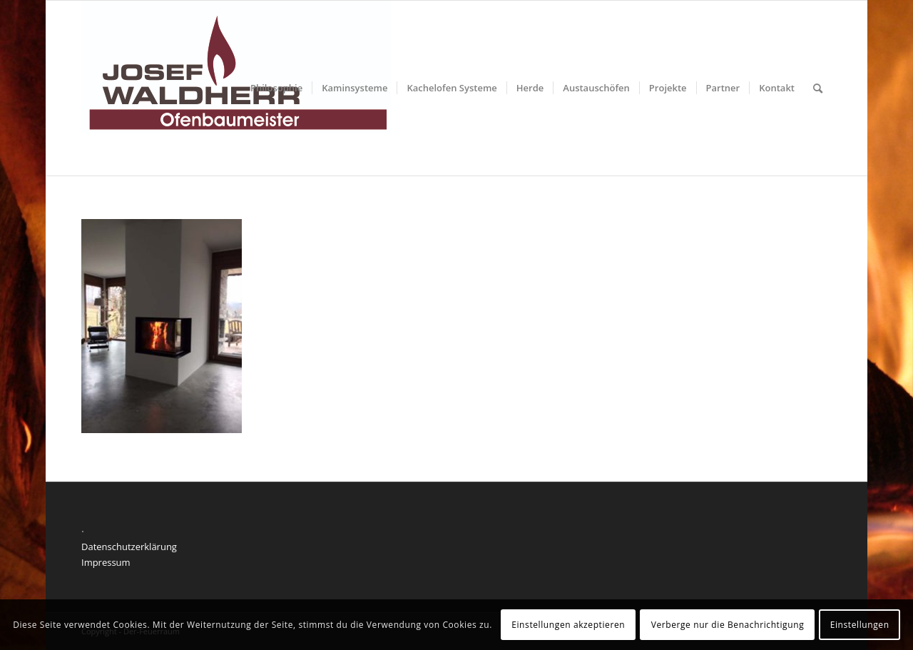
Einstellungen (859, 625)
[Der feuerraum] (236, 88)
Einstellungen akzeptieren (568, 625)
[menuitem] (276, 88)
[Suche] (818, 88)
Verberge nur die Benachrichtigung (728, 625)
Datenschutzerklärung (129, 546)
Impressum (106, 562)
